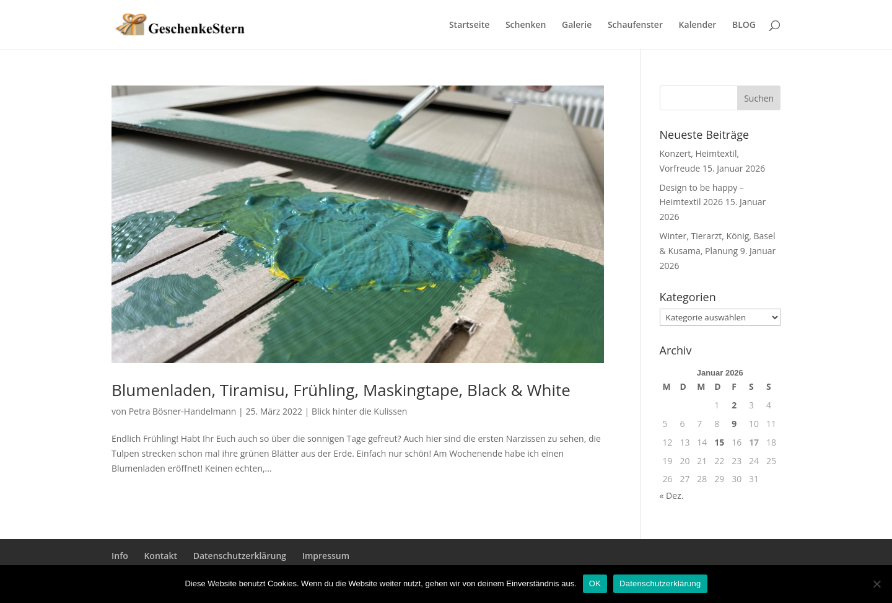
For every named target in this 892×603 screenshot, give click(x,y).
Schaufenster (635, 25)
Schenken (525, 25)
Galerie (577, 25)
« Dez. (672, 495)
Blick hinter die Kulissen (359, 411)
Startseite (469, 25)
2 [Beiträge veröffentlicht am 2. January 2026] (734, 405)
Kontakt (160, 555)
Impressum (325, 555)
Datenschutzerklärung (239, 555)
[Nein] (876, 584)
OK (595, 583)
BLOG (744, 25)
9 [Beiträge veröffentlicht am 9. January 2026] (734, 423)
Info (120, 555)
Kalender (698, 25)
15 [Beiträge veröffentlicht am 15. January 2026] (719, 442)
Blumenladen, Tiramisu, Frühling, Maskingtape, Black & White (341, 390)
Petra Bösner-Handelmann (183, 411)
